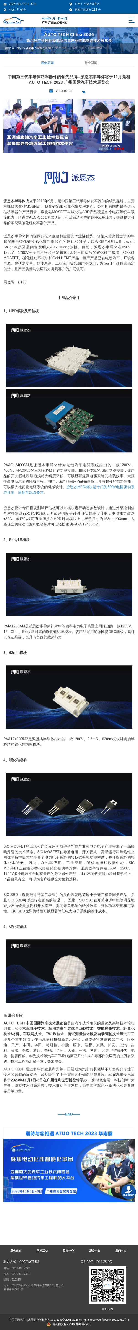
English (21, 9)
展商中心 (68, 1250)
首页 (20, 48)
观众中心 (94, 1250)
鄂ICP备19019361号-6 (115, 1319)
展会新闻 (45, 48)
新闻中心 (31, 48)
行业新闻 (91, 63)
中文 (12, 9)
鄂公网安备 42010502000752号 (69, 1324)
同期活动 (42, 1250)
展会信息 (15, 1250)
